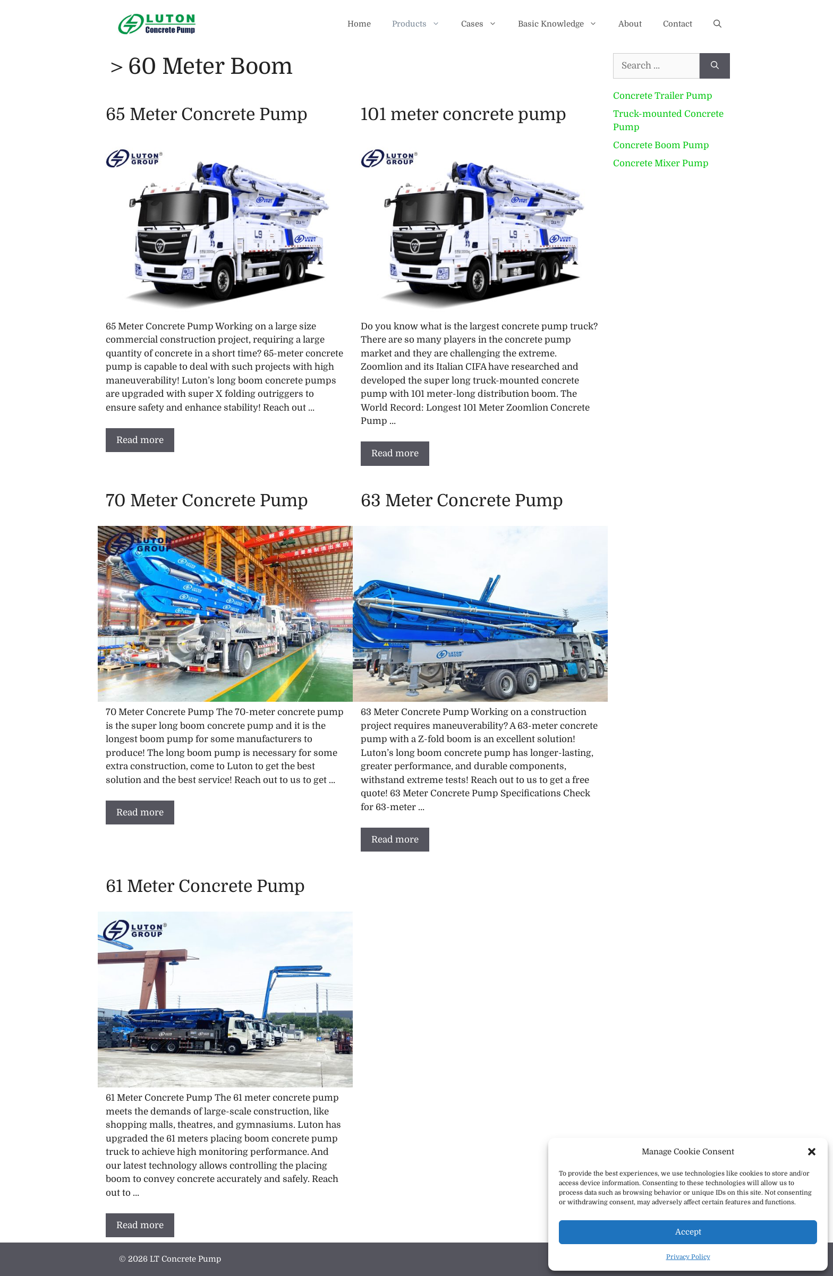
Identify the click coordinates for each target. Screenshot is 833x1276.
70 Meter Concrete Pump (207, 501)
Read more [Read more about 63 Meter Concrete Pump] (395, 840)
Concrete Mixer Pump (661, 163)
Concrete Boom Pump (661, 145)
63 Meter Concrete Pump (462, 501)
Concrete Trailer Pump (662, 96)
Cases (484, 24)
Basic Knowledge (563, 24)
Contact (677, 24)
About (630, 24)
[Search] (715, 66)
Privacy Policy (688, 1257)
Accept (688, 1232)
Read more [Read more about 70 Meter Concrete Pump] (140, 812)
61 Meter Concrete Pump (205, 886)
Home (359, 24)
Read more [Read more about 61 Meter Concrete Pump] (140, 1225)
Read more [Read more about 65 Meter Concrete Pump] (140, 440)
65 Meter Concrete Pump (207, 114)
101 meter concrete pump (463, 114)
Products (421, 24)
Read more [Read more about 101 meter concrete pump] (395, 453)
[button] (811, 1151)
